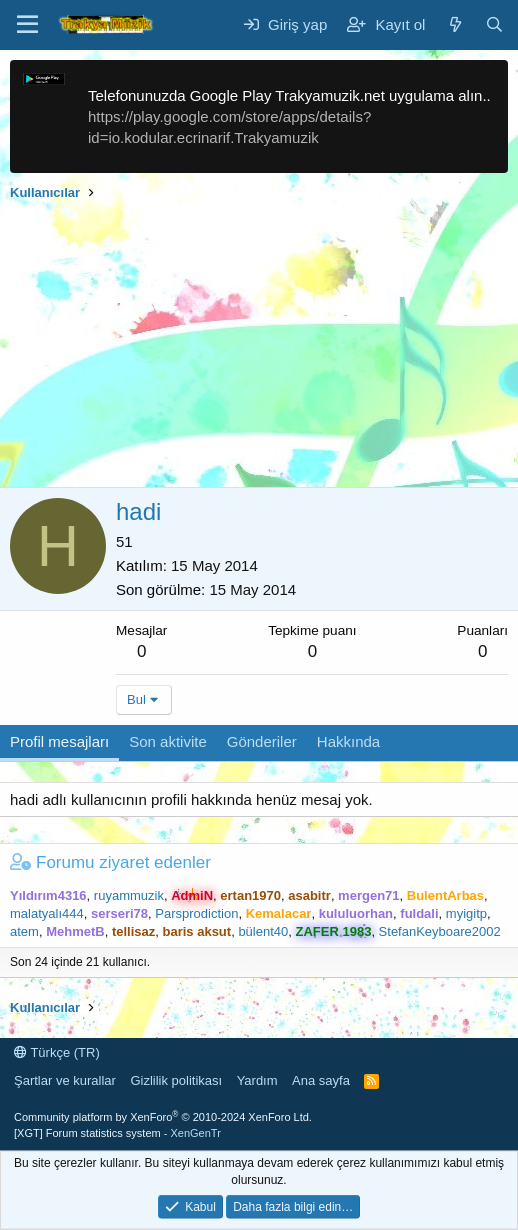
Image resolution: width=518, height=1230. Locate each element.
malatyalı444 (47, 913)
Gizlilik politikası (176, 1080)
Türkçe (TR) (57, 1052)
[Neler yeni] (454, 24)
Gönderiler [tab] (262, 741)
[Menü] (27, 25)
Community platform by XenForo (163, 1117)
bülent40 (263, 931)
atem (24, 931)
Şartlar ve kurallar (65, 1080)
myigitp (466, 913)
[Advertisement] (259, 347)
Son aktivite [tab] (168, 741)
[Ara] (494, 24)
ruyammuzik (129, 895)
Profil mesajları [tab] (59, 741)
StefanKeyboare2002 (440, 931)
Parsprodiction (196, 913)
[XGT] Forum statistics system (117, 1133)
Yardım (257, 1080)
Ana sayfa (321, 1080)
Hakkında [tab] (348, 741)
